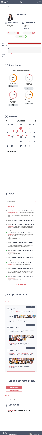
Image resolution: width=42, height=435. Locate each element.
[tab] (21, 128)
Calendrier (13, 6)
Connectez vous (11, 410)
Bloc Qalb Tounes (10, 25)
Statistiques (8, 6)
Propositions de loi (23, 6)
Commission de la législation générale (22, 320)
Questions (39, 6)
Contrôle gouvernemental (32, 6)
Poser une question (12, 32)
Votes (17, 6)
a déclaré (20, 36)
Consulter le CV (28, 32)
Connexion (10, 2)
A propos (2, 6)
